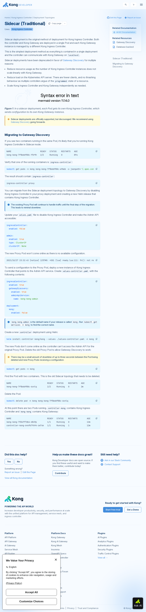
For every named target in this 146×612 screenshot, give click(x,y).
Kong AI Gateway (59, 541)
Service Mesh (11, 549)
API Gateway (11, 541)
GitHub (54, 575)
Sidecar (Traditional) (122, 58)
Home (7, 18)
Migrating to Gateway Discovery (123, 65)
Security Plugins (105, 549)
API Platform (10, 537)
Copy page (54, 23)
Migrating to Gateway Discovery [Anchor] (27, 135)
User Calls (56, 583)
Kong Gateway (58, 537)
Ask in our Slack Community (115, 460)
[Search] (126, 4)
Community (56, 567)
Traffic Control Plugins (108, 553)
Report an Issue (12, 472)
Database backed (125, 47)
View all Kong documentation (18, 478)
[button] (96, 151)
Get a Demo (133, 509)
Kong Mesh (56, 545)
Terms (61, 608)
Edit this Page (29, 472)
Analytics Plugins (106, 541)
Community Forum (59, 571)
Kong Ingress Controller (22, 18)
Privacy (70, 608)
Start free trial (113, 509)
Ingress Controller (59, 557)
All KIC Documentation (124, 32)
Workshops (56, 588)
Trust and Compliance (88, 608)
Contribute (60, 473)
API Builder (10, 553)
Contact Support (110, 464)
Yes (9, 461)
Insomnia (55, 549)
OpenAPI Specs (58, 553)
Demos (54, 579)
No (18, 461)
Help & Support (58, 592)
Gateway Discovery (73, 60)
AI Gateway (10, 545)
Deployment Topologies (44, 18)
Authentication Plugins (108, 545)
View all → (103, 557)
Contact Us (56, 596)
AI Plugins (102, 537)
